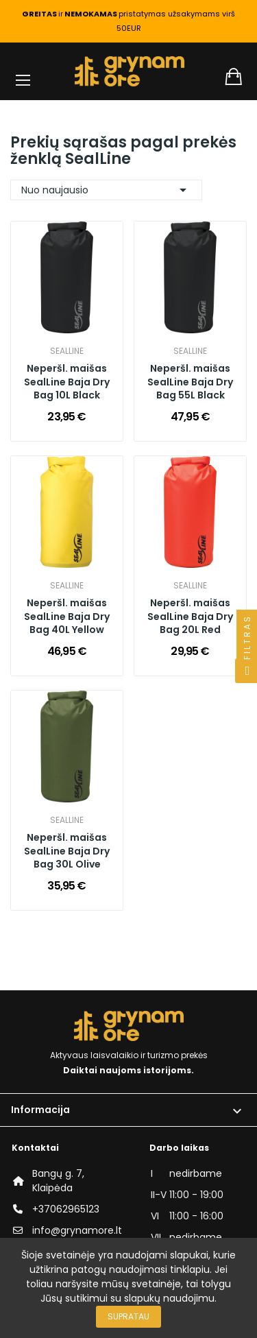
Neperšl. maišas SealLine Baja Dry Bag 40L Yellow (67, 616)
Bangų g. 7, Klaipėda (58, 1181)
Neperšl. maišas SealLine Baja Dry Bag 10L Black (67, 382)
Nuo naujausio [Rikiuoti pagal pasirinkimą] (106, 190)
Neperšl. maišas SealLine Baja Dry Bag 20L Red (190, 616)
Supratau (128, 1316)
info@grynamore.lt (77, 1230)
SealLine (67, 351)
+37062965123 (65, 1209)
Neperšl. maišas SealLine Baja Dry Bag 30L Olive (67, 851)
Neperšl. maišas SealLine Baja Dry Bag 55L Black (190, 382)
